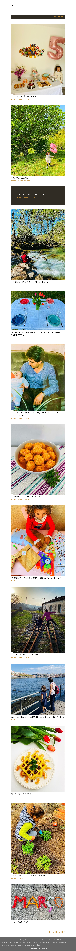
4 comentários (21, 285)
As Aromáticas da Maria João (28, 877)
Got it (45, 949)
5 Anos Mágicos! (20, 178)
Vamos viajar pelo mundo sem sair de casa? (36, 579)
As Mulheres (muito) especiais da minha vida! (38, 718)
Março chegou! (20, 923)
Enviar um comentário (24, 99)
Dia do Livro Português (31, 195)
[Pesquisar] (63, 5)
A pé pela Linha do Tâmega (26, 656)
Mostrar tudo (58, 17)
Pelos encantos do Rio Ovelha (29, 282)
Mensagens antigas (57, 934)
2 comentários (21, 926)
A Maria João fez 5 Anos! (25, 96)
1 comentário (21, 880)
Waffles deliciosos (22, 795)
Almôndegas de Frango (25, 497)
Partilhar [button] (13, 99)
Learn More (34, 949)
